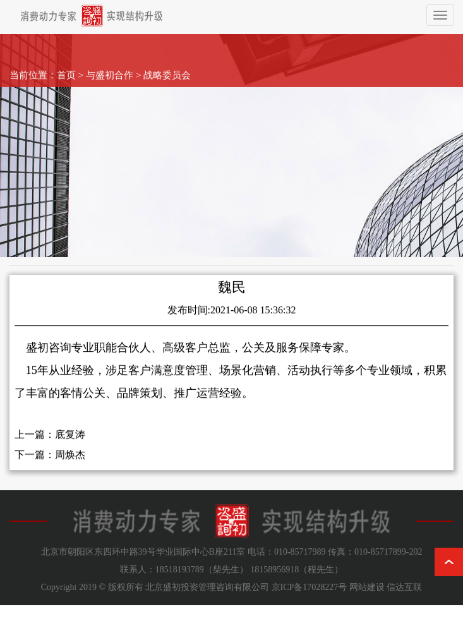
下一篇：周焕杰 (50, 462)
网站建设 (367, 587)
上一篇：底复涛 (50, 442)
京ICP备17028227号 (309, 587)
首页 (66, 67)
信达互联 (404, 587)
